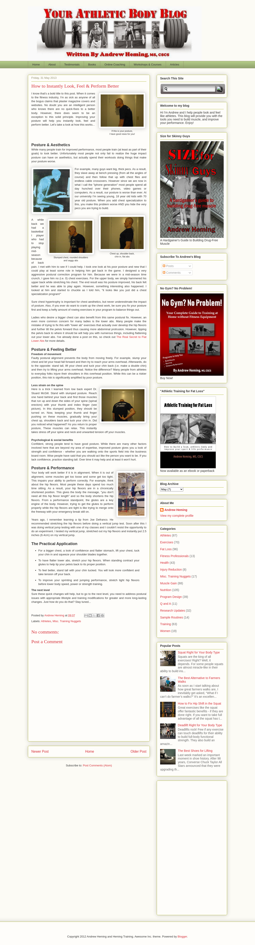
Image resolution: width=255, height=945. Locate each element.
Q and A (165, 603)
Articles (174, 64)
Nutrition (165, 590)
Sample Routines (171, 617)
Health (164, 562)
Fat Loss (166, 549)
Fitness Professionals (174, 556)
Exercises (166, 542)
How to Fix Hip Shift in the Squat (199, 703)
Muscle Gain (168, 583)
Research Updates (172, 610)
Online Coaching (115, 64)
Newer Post (40, 751)
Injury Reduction (171, 569)
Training (165, 624)
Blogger (182, 936)
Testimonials (72, 64)
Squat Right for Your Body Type (199, 652)
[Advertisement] (177, 846)
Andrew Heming (175, 510)
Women (165, 631)
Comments (172, 272)
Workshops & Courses (147, 64)
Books (92, 64)
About (52, 64)
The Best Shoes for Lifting (195, 750)
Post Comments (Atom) (97, 765)
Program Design (171, 597)
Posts (168, 266)
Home (36, 64)
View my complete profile (176, 515)
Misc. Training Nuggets (67, 621)
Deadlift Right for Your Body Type (200, 725)
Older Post (138, 751)
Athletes (46, 621)
